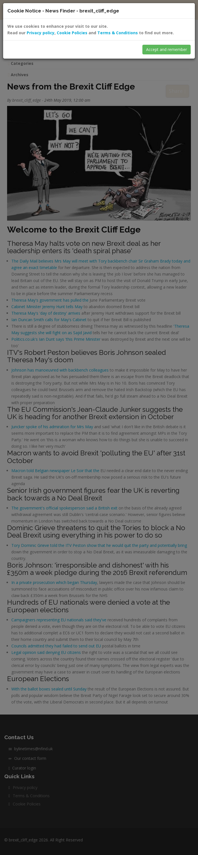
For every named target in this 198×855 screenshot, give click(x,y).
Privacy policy (40, 32)
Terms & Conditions (117, 32)
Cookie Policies (72, 32)
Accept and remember (166, 49)
